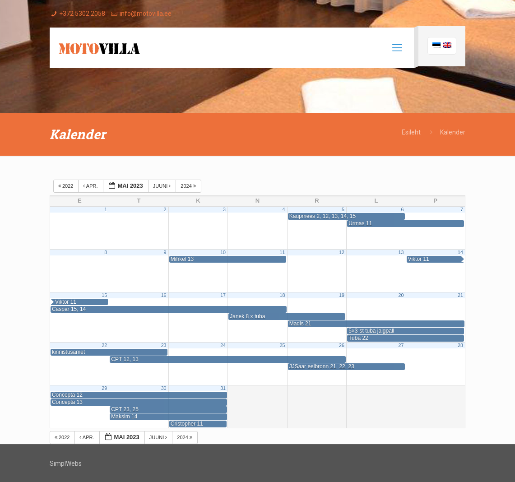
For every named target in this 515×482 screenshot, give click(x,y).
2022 (66, 186)
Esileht (411, 132)
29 (104, 388)
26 (341, 345)
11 (282, 252)
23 (164, 345)
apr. (91, 186)
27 (401, 345)
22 (104, 345)
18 (282, 295)
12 (341, 252)
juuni (162, 186)
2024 (189, 186)
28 (460, 345)
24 (223, 345)
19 (341, 295)
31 (223, 388)
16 (164, 295)
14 (460, 252)
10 (223, 252)
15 (104, 295)
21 (460, 295)
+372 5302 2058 (82, 13)
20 (401, 295)
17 (223, 295)
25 (282, 345)
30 (164, 388)
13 (401, 252)
